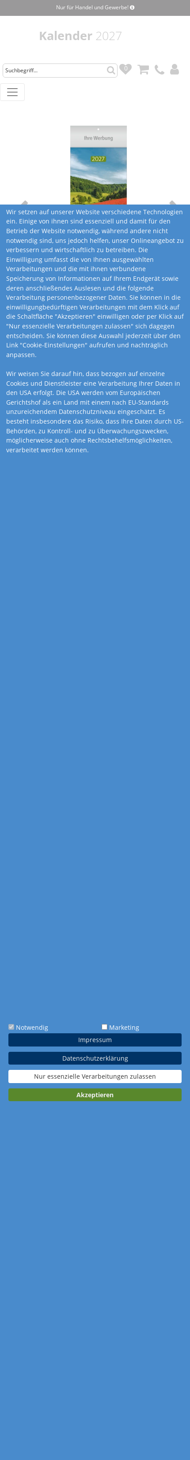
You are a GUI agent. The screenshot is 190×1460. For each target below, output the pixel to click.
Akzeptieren (95, 1095)
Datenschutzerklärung (95, 1058)
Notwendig (32, 1027)
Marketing (124, 1027)
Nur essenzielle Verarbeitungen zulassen (95, 1076)
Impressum (95, 1039)
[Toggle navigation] (12, 92)
